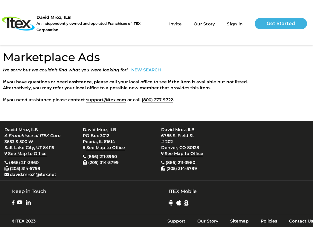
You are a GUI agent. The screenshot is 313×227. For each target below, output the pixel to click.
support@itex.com (106, 99)
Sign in (235, 24)
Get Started (281, 23)
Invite (175, 24)
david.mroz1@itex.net (33, 174)
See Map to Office (27, 153)
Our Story (204, 24)
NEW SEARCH (146, 70)
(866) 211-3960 (24, 162)
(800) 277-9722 (157, 99)
